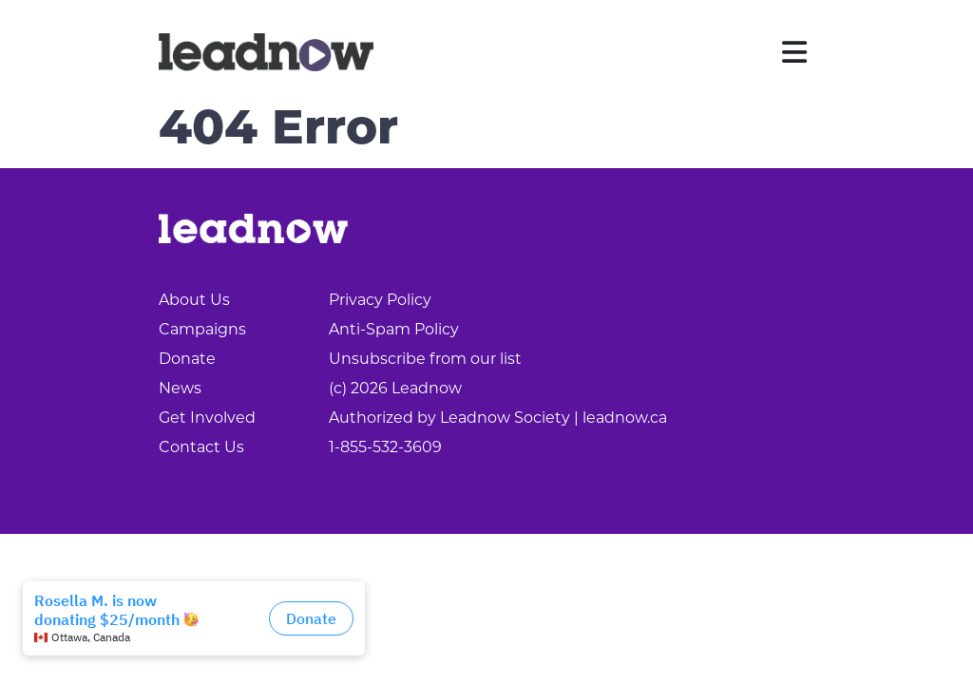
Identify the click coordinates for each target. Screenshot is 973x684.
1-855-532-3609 (385, 447)
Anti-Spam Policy (394, 329)
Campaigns (202, 329)
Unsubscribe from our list (425, 359)
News (180, 388)
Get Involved (207, 417)
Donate (187, 359)
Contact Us (201, 447)
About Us (194, 300)
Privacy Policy (380, 300)
